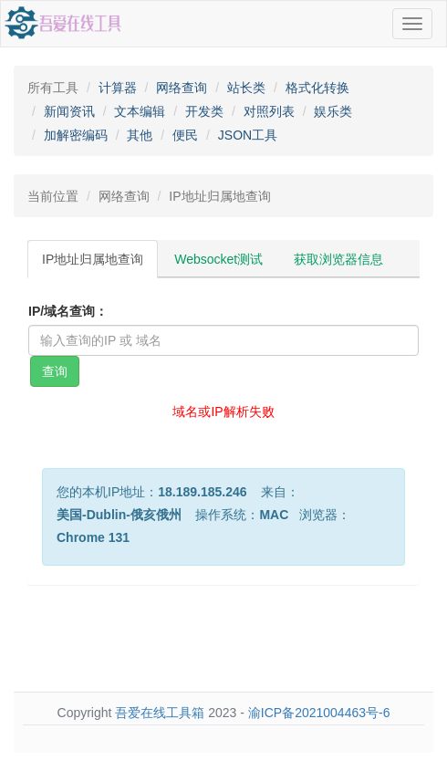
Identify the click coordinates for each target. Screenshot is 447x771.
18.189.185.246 (202, 491)
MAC (273, 514)
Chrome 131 (93, 537)
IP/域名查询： (68, 311)
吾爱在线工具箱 (159, 712)
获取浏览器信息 (338, 259)
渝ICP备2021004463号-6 (319, 712)
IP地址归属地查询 (92, 259)
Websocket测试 (218, 259)
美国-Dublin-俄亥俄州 (119, 514)
